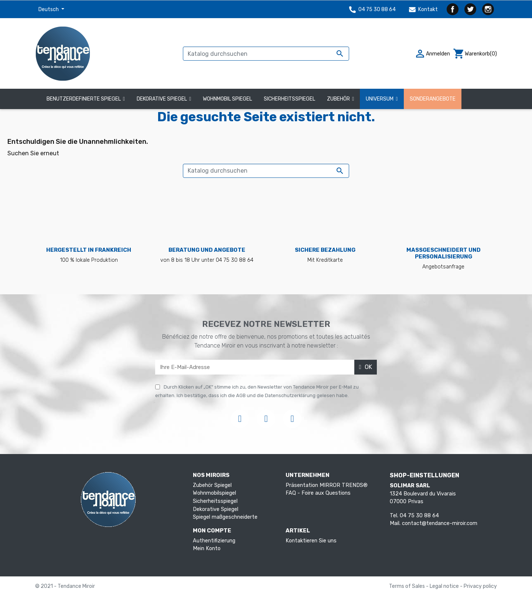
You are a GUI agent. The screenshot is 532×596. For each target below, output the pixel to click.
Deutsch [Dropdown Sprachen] (49, 9)
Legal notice (445, 586)
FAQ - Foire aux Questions (318, 493)
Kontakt (423, 9)
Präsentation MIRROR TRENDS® (327, 485)
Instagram (488, 9)
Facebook (452, 9)
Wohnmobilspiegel (214, 493)
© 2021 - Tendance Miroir (65, 586)
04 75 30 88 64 (372, 9)
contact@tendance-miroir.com (439, 523)
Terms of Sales (407, 586)
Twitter (470, 9)
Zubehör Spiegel (212, 485)
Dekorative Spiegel (215, 509)
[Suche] (266, 54)
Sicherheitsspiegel (215, 501)
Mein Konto (207, 548)
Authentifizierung (214, 541)
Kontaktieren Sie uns (311, 541)
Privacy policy (480, 586)
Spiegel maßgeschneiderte (225, 517)
